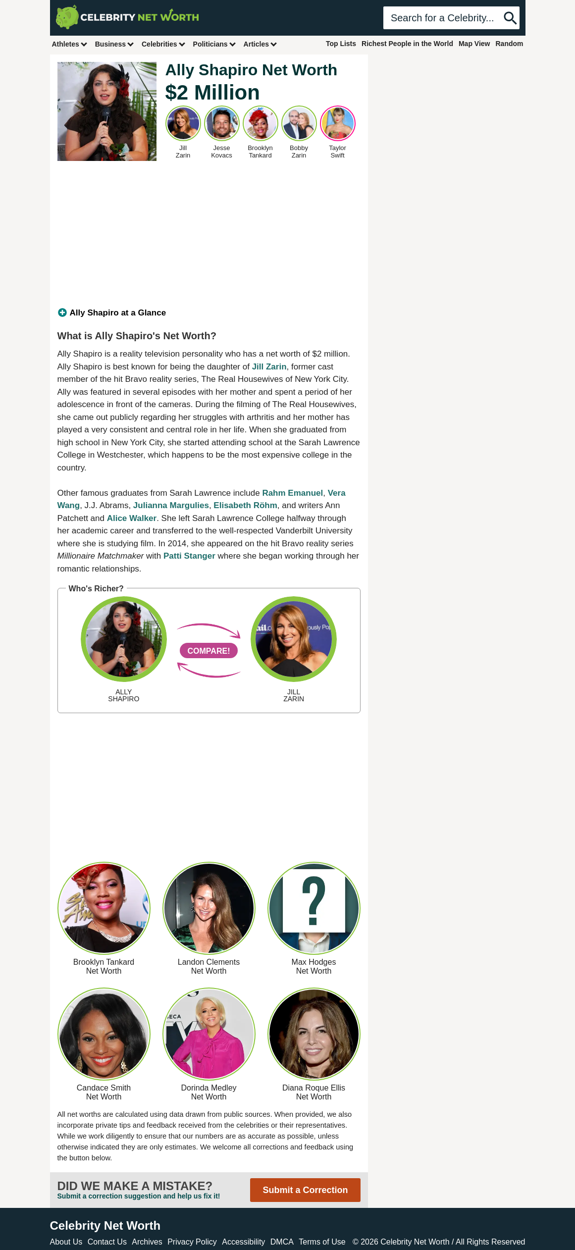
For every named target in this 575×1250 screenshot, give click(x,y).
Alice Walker (132, 518)
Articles (261, 44)
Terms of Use (322, 1242)
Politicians (215, 44)
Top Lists (341, 44)
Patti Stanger (189, 556)
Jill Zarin (269, 366)
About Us (66, 1242)
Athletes (70, 44)
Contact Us (107, 1242)
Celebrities (164, 44)
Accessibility (243, 1242)
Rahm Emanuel (292, 493)
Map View (474, 44)
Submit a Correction (305, 1190)
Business (115, 44)
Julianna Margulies (171, 505)
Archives (147, 1242)
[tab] (209, 313)
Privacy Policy (192, 1242)
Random (509, 44)
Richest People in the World (407, 44)
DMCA (282, 1242)
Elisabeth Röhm (245, 505)
